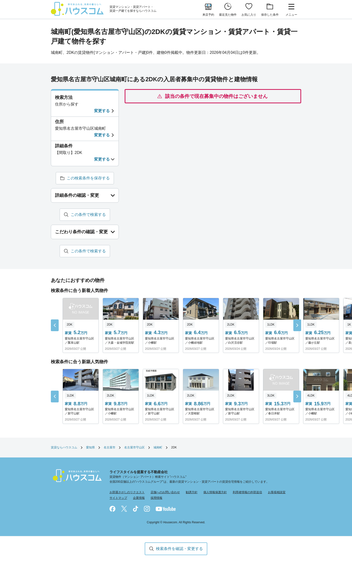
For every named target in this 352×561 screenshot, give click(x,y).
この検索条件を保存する (88, 178)
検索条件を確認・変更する (179, 549)
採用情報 (156, 498)
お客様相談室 (277, 492)
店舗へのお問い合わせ (165, 492)
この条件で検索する (88, 214)
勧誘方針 (192, 492)
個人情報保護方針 (215, 492)
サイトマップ (118, 498)
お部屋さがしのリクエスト (127, 492)
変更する (102, 111)
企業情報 (139, 498)
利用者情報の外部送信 (247, 492)
